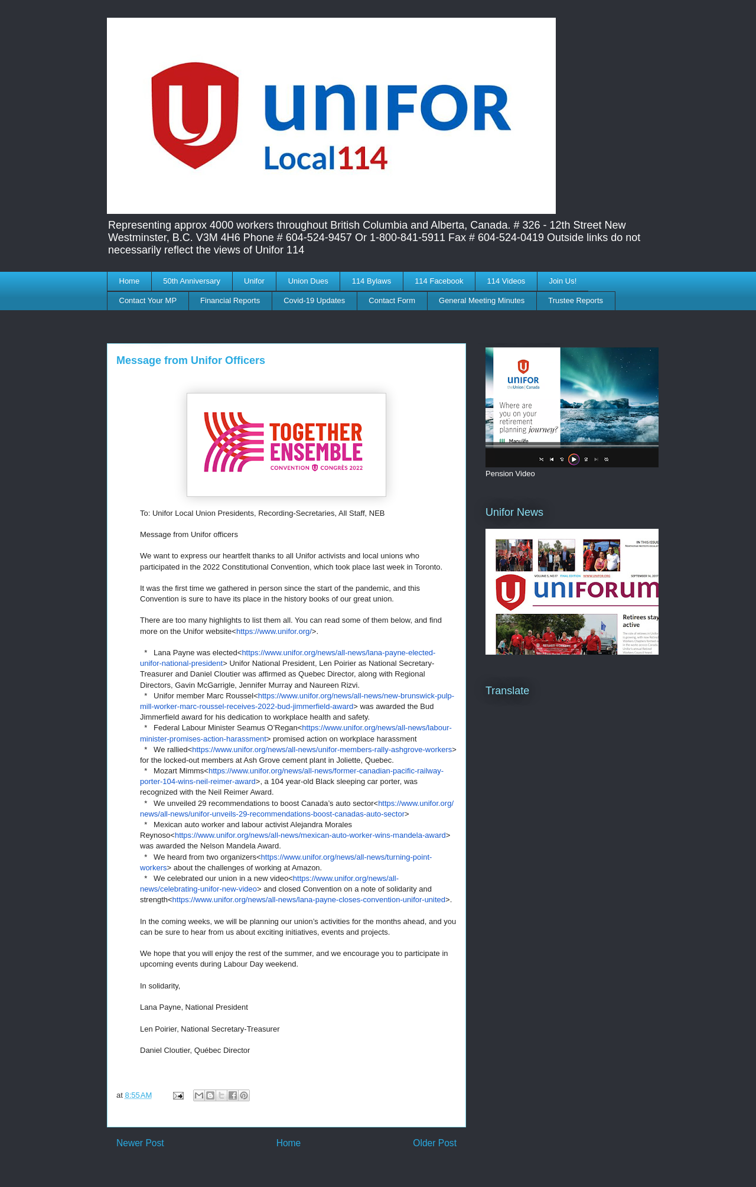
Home (129, 281)
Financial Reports (230, 300)
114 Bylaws (371, 281)
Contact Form (392, 300)
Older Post (435, 1143)
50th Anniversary (191, 281)
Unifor (254, 281)
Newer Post (140, 1143)
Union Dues (308, 281)
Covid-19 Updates (314, 300)
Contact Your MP (148, 300)
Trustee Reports (575, 300)
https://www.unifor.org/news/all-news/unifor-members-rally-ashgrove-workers (322, 749)
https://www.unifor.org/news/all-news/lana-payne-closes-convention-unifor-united (308, 899)
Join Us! (562, 281)
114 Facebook (439, 281)
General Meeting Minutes (481, 300)
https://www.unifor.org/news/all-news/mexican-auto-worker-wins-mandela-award (310, 835)
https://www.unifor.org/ (274, 631)
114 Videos (506, 281)
